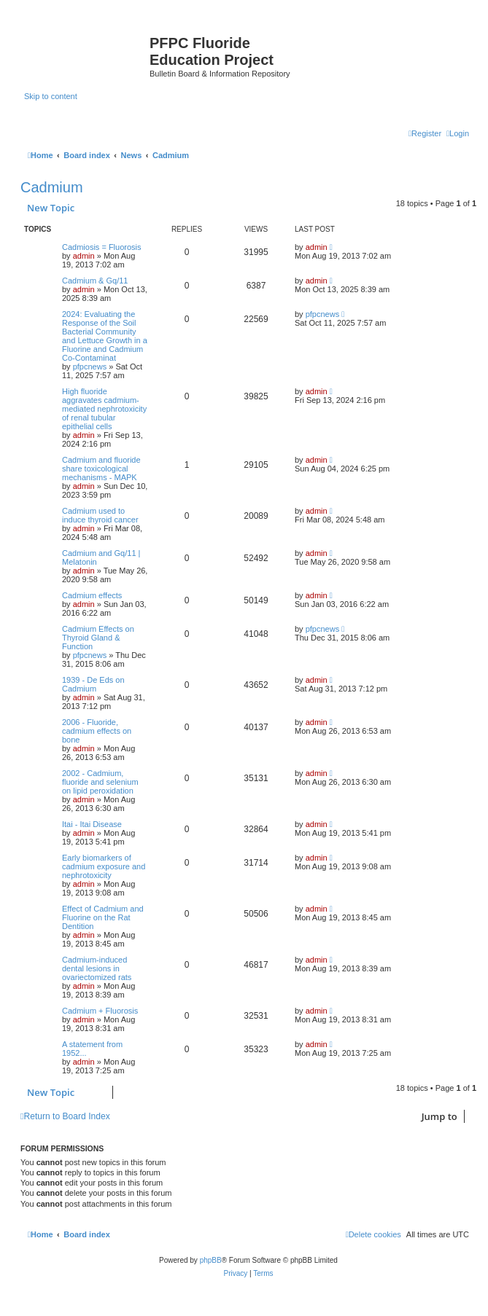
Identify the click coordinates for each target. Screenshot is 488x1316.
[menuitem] (457, 133)
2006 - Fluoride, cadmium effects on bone (96, 731)
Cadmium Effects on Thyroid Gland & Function (98, 637)
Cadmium (51, 187)
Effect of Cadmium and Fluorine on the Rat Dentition (103, 917)
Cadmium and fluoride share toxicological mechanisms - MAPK (101, 468)
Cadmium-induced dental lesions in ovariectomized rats (96, 968)
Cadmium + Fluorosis (100, 1010)
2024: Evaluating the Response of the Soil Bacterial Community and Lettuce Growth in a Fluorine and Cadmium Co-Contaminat (104, 336)
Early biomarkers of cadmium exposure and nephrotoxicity (103, 866)
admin (84, 255)
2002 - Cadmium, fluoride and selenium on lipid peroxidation (100, 782)
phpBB (211, 1260)
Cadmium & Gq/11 (95, 280)
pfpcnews (89, 366)
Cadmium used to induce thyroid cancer (100, 515)
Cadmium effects (92, 595)
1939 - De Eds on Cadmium (93, 684)
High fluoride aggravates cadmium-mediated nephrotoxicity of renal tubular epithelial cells (104, 409)
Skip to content (50, 96)
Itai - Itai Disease (92, 824)
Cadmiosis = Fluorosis (102, 247)
